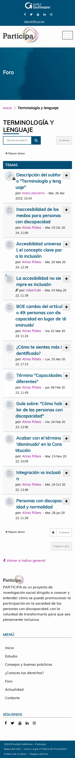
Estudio (11, 656)
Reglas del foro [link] (39, 753)
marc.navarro (33, 193)
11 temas (64, 140)
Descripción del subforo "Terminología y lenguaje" (38, 181)
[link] (25, 14)
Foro (8, 681)
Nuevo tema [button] (15, 153)
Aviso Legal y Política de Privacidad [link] (45, 748)
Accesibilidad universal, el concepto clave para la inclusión (38, 250)
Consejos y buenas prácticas (28, 664)
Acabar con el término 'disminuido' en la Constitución (38, 444)
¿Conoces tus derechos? (24, 672)
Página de (61, 546)
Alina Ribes (31, 227)
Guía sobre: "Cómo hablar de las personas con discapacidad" (39, 410)
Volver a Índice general (24, 560)
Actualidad (14, 689)
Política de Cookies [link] (15, 753)
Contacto (12, 698)
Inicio (7, 108)
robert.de (33, 290)
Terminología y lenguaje (28, 126)
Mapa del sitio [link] (12, 748)
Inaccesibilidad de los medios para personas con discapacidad (38, 215)
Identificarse (34, 21)
